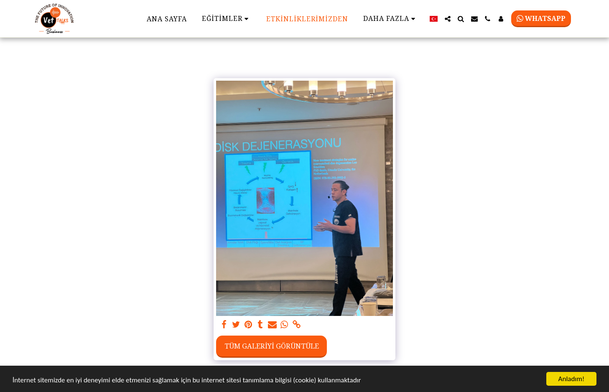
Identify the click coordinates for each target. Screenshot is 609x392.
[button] (447, 18)
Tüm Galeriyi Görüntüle (271, 346)
